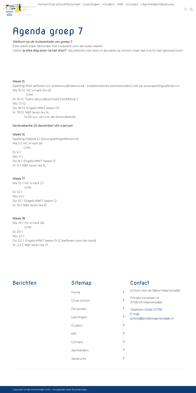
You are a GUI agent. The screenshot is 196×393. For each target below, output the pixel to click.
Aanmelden (156, 9)
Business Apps (79, 389)
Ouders (111, 9)
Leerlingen (94, 9)
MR (124, 9)
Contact (138, 9)
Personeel (75, 9)
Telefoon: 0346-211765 (146, 309)
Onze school (58, 9)
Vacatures (173, 9)
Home (43, 9)
